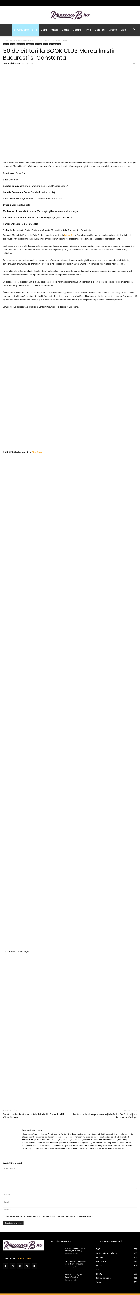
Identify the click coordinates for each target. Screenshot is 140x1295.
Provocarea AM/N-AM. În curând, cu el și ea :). (75, 1220)
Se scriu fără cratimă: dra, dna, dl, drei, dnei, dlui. (76, 1233)
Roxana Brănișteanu (11, 63)
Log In (82, 1267)
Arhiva (12, 40)
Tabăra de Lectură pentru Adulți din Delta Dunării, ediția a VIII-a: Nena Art (35, 1087)
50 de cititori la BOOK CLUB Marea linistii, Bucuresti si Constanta (59, 54)
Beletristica (20, 44)
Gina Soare (37, 452)
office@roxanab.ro (24, 1229)
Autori (54, 29)
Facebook (110, 1267)
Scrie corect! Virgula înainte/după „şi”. (73, 1246)
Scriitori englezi (55, 44)
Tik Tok (119, 1267)
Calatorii (100, 29)
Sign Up (74, 1267)
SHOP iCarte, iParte (25, 29)
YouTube (128, 1267)
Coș (37, 1267)
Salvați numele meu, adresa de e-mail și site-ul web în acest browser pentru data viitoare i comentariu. (50, 1187)
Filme (88, 29)
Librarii (77, 29)
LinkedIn (100, 1267)
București (30, 44)
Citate (65, 29)
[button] (134, 30)
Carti (44, 29)
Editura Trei (69, 235)
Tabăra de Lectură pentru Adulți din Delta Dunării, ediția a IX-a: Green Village (105, 1087)
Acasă (5, 40)
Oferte (113, 29)
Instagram (91, 1267)
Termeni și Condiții (61, 1267)
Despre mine (47, 1267)
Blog (123, 29)
